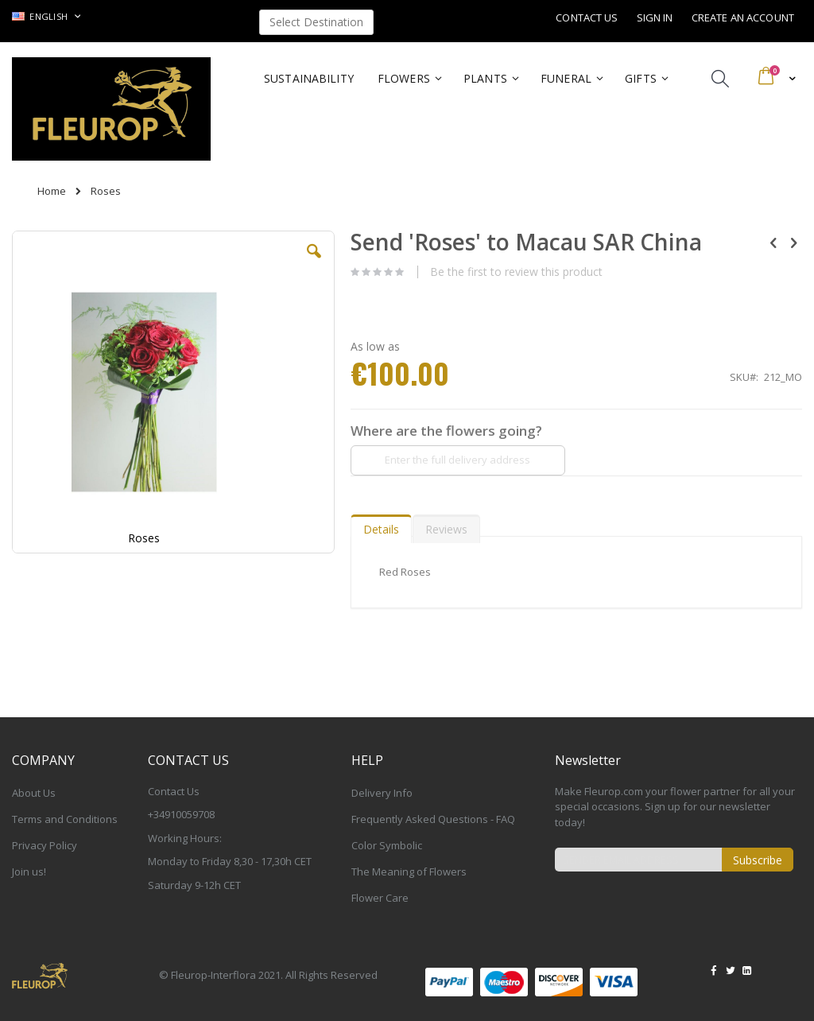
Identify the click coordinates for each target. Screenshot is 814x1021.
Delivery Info (382, 793)
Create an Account (743, 17)
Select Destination (316, 21)
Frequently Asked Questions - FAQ (433, 819)
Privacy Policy (44, 845)
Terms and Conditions (65, 819)
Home (51, 191)
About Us (34, 793)
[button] (314, 263)
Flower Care (380, 898)
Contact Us (587, 17)
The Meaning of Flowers (409, 871)
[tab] (381, 525)
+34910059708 (181, 814)
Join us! (29, 871)
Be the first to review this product (516, 272)
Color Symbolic (386, 845)
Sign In (655, 17)
